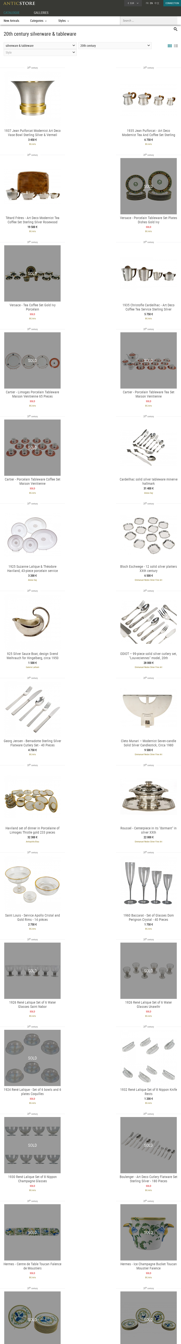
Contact (148, 1316)
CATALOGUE (12, 12)
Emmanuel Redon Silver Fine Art (153, 402)
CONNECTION (172, 3)
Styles (43, 1315)
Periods (43, 1320)
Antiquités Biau (90, 574)
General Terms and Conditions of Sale (98, 1337)
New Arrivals (11, 20)
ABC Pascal (28, 1091)
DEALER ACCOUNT (13, 1306)
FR (147, 3)
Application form (14, 1319)
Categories (45, 1311)
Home (147, 1312)
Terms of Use (72, 1337)
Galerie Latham (28, 488)
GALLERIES (43, 12)
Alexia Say (28, 402)
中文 (156, 3)
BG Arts (28, 143)
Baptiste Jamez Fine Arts (28, 1005)
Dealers (80, 1311)
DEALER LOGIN (18, 1313)
